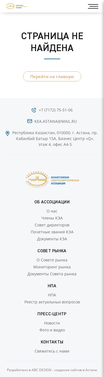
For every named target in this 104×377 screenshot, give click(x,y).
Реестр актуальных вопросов (52, 301)
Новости (52, 323)
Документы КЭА (52, 238)
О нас (52, 211)
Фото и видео (52, 330)
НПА (52, 295)
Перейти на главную (52, 76)
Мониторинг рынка (52, 266)
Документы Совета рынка (52, 273)
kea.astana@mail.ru (55, 121)
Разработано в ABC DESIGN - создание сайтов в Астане (52, 370)
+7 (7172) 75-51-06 (56, 110)
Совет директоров (52, 225)
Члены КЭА (52, 218)
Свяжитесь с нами (52, 351)
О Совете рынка (52, 260)
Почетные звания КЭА (52, 231)
